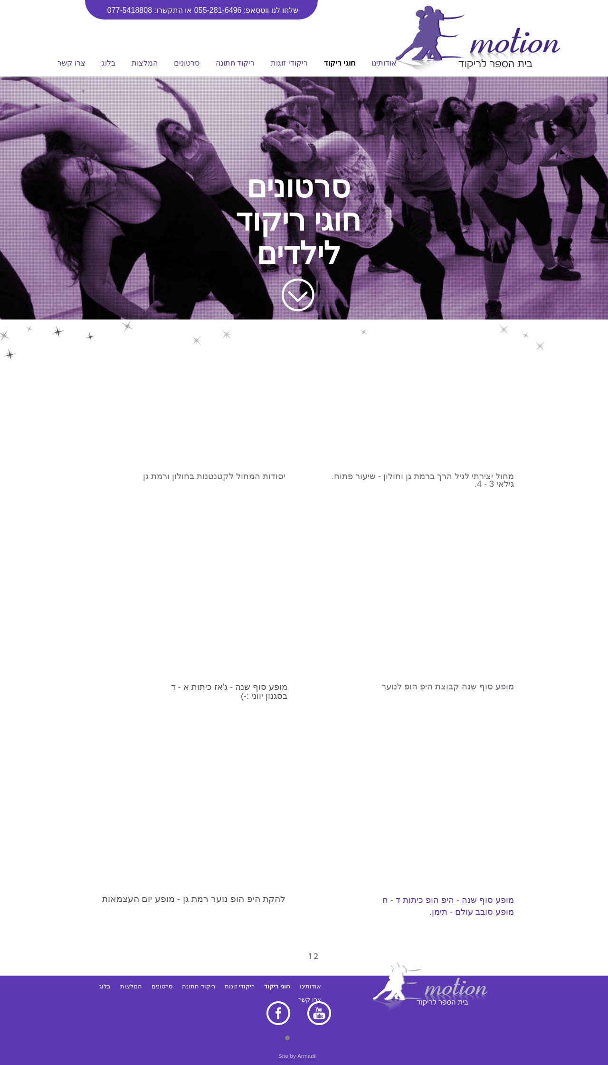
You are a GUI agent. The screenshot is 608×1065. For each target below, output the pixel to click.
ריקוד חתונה (235, 63)
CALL (17, 159)
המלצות (145, 63)
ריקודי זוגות (289, 63)
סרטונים (187, 63)
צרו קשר (71, 63)
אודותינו (384, 63)
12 (316, 956)
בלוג (108, 63)
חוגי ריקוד (339, 63)
